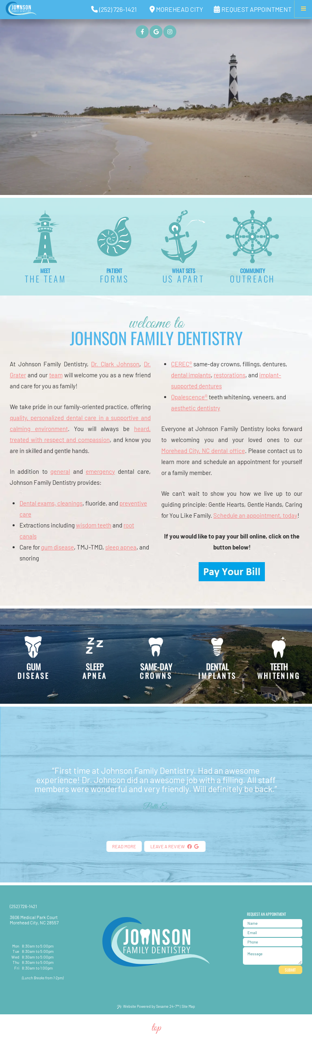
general (60, 471)
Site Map (188, 1006)
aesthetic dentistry (195, 408)
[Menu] (303, 9)
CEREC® (181, 364)
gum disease (57, 547)
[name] (272, 923)
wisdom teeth (93, 525)
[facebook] (142, 31)
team (56, 375)
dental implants (191, 375)
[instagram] (169, 31)
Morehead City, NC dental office (203, 450)
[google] (156, 31)
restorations (229, 375)
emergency (100, 471)
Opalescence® (189, 397)
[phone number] (272, 942)
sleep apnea (120, 547)
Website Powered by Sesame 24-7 (148, 1006)
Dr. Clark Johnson (115, 364)
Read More (124, 846)
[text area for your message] (272, 956)
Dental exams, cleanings (51, 503)
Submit (290, 970)
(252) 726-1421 (23, 906)
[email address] (272, 932)
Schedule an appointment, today (255, 515)
